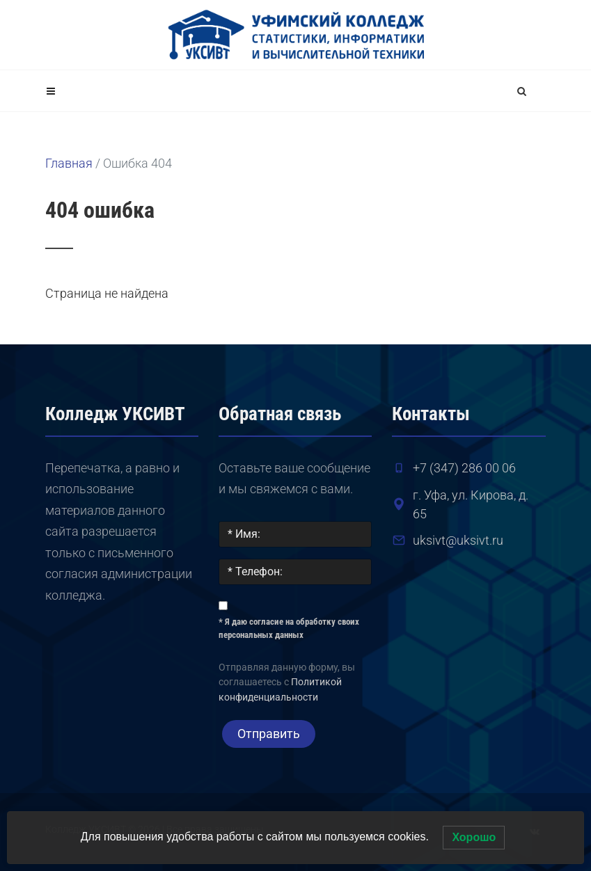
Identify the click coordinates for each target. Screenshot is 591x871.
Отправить (268, 733)
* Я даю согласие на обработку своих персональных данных (289, 628)
